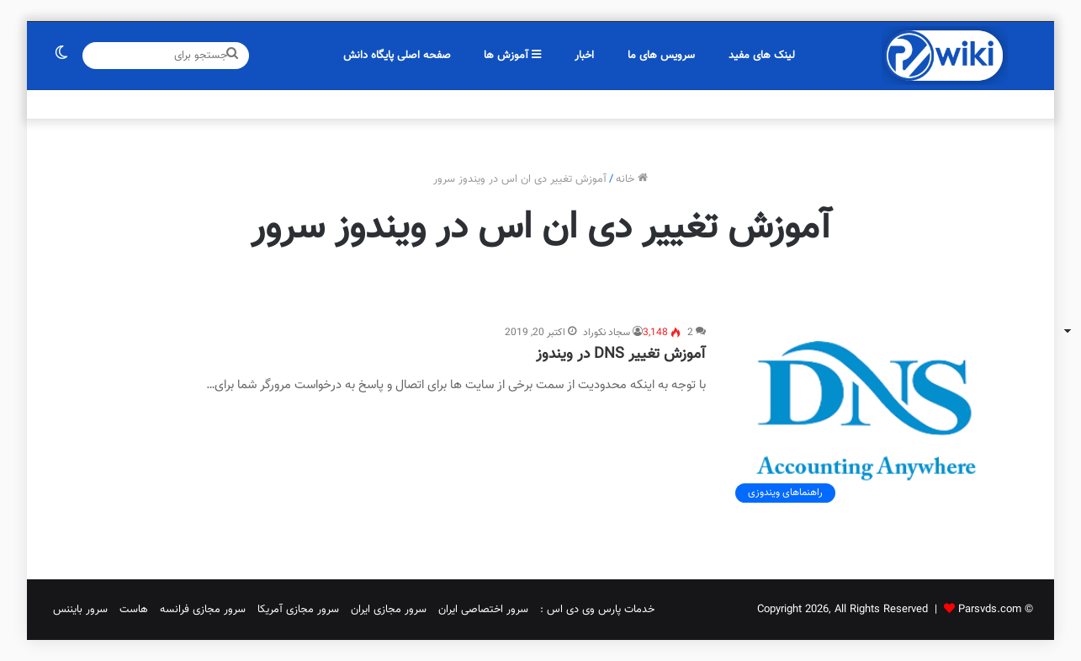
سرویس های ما (661, 55)
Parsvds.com (989, 609)
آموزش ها (512, 55)
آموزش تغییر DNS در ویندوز (621, 354)
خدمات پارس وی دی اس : (597, 609)
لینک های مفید (762, 55)
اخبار (584, 55)
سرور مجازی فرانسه (203, 609)
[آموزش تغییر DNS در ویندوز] (866, 417)
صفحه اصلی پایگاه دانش (397, 55)
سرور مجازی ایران (389, 609)
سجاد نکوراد (606, 332)
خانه (632, 179)
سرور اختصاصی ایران (483, 609)
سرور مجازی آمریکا (298, 609)
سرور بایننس (80, 609)
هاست (133, 609)
